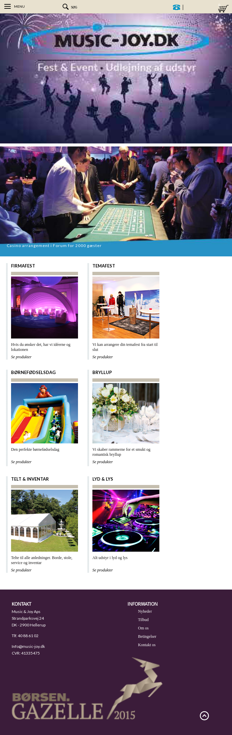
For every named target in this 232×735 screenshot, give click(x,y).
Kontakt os (146, 644)
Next (225, 250)
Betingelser (147, 636)
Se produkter (21, 357)
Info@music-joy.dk (28, 646)
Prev (218, 250)
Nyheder (145, 611)
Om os (143, 628)
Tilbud (143, 619)
